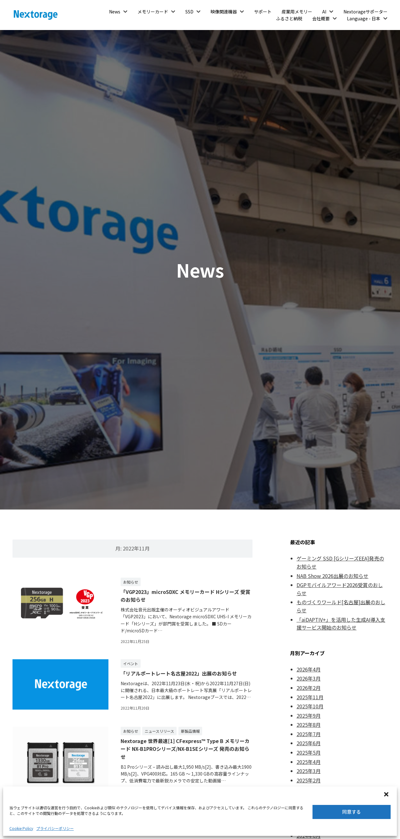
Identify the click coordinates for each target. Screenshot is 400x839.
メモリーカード (153, 11)
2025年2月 (309, 780)
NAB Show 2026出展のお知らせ (332, 576)
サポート (263, 11)
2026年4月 (309, 669)
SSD (189, 11)
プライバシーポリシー (55, 828)
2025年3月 (309, 771)
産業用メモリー (297, 11)
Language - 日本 (363, 18)
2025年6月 (309, 743)
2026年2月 (309, 687)
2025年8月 (309, 724)
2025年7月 (309, 734)
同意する (351, 811)
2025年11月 (310, 697)
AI (324, 11)
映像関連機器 (224, 11)
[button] (387, 795)
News (114, 11)
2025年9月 (309, 715)
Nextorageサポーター (365, 11)
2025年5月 (309, 752)
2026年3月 (309, 678)
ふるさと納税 (289, 18)
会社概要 (321, 18)
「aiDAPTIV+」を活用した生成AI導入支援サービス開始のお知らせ (341, 623)
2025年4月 (309, 762)
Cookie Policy (21, 828)
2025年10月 (310, 706)
